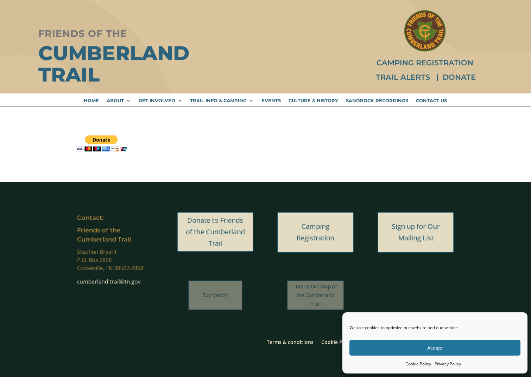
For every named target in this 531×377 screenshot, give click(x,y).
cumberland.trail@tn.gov (109, 279)
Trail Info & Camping (218, 100)
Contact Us (431, 100)
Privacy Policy (448, 364)
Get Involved (157, 100)
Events (271, 100)
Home (91, 100)
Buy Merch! (215, 295)
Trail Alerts (404, 77)
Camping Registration (425, 62)
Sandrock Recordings (377, 100)
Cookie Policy (418, 364)
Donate (459, 77)
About (115, 100)
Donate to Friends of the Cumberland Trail (215, 232)
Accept (435, 347)
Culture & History (313, 100)
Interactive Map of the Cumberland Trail (316, 295)
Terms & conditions (290, 342)
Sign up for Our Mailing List (416, 232)
